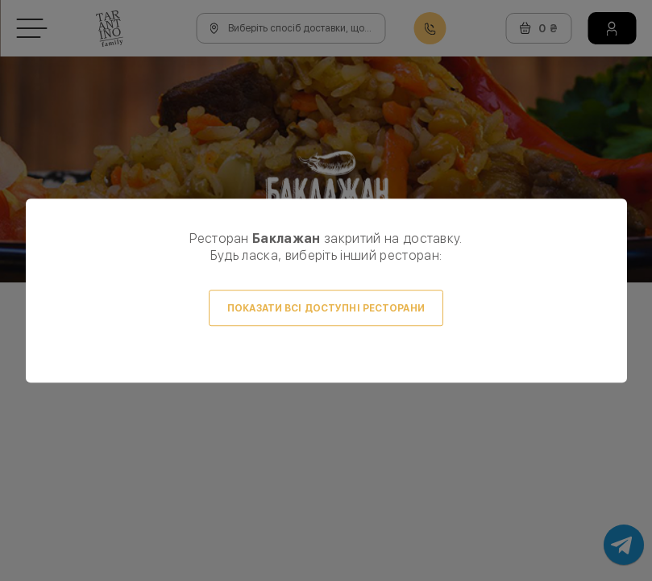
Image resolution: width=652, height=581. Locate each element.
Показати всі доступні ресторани (326, 308)
